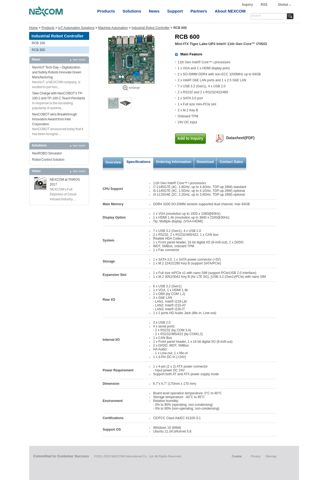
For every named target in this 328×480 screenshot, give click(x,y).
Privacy (256, 456)
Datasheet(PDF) (240, 138)
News (154, 11)
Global (283, 5)
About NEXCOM (230, 11)
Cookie (237, 456)
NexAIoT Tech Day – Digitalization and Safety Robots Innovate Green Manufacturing (57, 72)
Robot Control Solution (48, 160)
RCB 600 (38, 50)
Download (205, 162)
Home (33, 28)
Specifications (139, 162)
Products (106, 11)
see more (79, 59)
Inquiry (248, 5)
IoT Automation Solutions (76, 28)
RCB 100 (38, 43)
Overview (113, 162)
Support (175, 11)
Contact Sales (231, 162)
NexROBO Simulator (47, 153)
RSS (264, 5)
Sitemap (271, 456)
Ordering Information (173, 162)
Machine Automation (113, 28)
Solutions (132, 11)
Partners (199, 11)
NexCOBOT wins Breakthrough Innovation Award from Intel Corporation (54, 119)
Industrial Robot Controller (151, 28)
